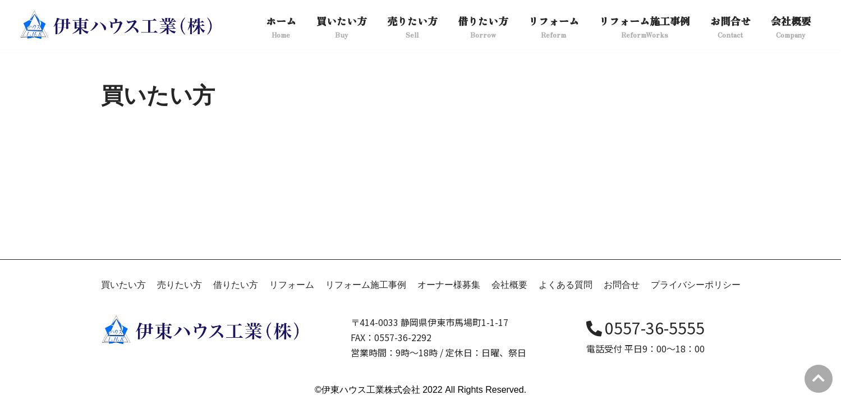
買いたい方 (123, 285)
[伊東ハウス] (118, 24)
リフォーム (291, 285)
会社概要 (509, 285)
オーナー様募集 (448, 285)
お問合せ (622, 285)
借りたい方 (235, 285)
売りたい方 (179, 285)
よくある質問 (565, 285)
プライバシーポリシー (696, 285)
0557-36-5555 (645, 327)
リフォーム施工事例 (365, 285)
